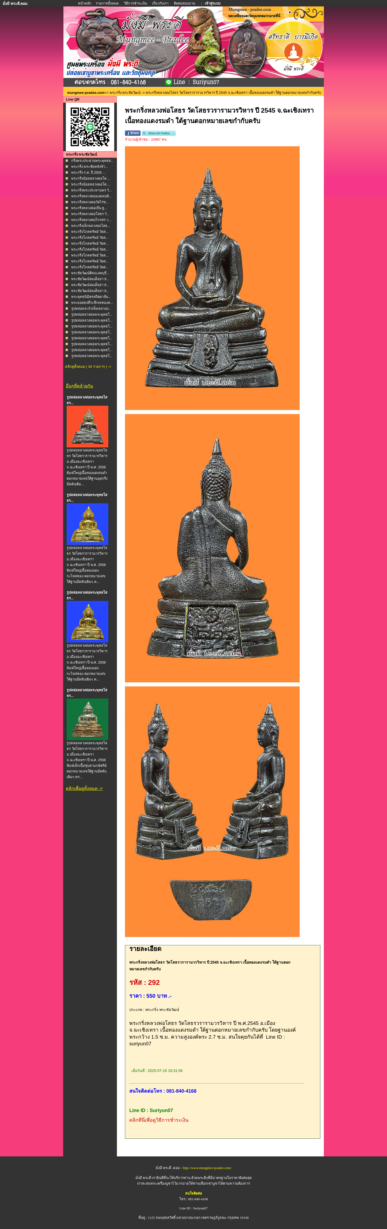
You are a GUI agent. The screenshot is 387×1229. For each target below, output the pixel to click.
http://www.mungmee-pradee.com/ (207, 1168)
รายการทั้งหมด (107, 3)
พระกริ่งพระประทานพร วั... (91, 190)
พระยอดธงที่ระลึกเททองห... (92, 303)
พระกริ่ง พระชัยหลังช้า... (89, 167)
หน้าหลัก (85, 3)
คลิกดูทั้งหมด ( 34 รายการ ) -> (88, 367)
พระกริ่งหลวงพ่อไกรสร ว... (91, 220)
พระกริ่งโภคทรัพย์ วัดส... (90, 232)
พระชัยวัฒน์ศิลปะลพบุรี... (90, 273)
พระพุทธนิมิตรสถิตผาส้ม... (91, 297)
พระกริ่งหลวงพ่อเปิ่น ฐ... (89, 208)
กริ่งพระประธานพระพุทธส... (92, 161)
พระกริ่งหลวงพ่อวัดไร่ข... (90, 202)
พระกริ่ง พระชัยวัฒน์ (125, 93)
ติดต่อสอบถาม (185, 3)
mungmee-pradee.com (86, 93)
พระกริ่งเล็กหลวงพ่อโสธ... (90, 226)
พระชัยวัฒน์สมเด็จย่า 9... (90, 279)
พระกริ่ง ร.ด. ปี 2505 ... (88, 172)
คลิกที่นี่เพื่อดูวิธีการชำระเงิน (158, 1120)
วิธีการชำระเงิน (136, 3)
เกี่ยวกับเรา (160, 3)
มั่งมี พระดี (143, 1178)
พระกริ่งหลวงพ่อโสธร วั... (90, 214)
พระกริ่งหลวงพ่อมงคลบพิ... (91, 196)
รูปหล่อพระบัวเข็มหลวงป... (91, 309)
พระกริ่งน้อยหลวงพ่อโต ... (90, 178)
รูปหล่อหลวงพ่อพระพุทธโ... (92, 314)
